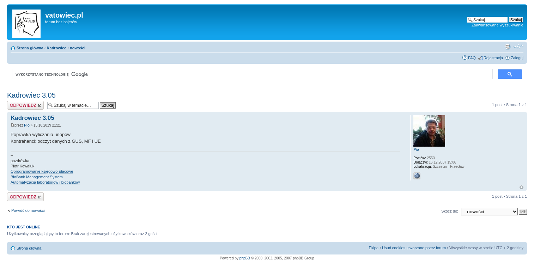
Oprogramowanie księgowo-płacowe (42, 171)
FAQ (472, 58)
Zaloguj (517, 58)
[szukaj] (252, 74)
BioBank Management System (37, 177)
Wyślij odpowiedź (25, 105)
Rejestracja (493, 58)
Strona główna (30, 48)
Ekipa (374, 248)
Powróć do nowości (28, 210)
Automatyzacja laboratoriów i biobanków (45, 182)
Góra (521, 187)
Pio (27, 125)
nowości (77, 48)
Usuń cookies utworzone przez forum (414, 248)
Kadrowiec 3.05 (31, 95)
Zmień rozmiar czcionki (518, 46)
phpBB (244, 258)
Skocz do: (449, 211)
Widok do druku (507, 46)
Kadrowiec (57, 48)
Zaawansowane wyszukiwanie (497, 25)
